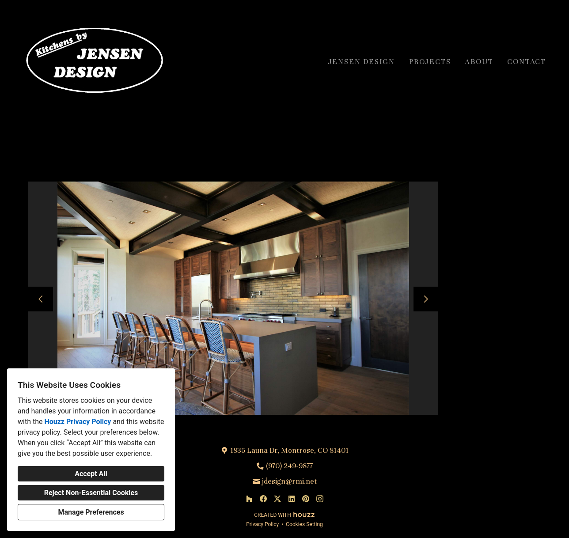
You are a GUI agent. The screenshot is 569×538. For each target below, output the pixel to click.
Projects (430, 61)
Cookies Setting (304, 524)
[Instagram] (320, 498)
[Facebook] (263, 498)
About (479, 61)
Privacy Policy (262, 524)
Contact (526, 61)
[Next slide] (425, 299)
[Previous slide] (40, 299)
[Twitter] (277, 498)
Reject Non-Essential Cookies (91, 493)
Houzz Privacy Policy (77, 421)
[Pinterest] (305, 498)
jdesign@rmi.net (289, 481)
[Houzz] (249, 498)
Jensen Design (361, 61)
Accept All (91, 474)
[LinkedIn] (291, 498)
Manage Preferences (91, 512)
